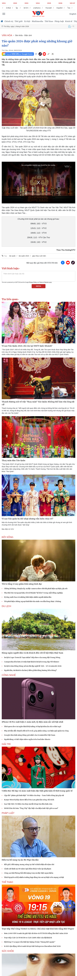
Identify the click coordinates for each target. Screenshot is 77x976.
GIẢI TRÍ (6, 744)
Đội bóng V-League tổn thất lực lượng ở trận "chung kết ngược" (29, 942)
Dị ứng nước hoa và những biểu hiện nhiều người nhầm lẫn (27, 597)
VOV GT (72, 3)
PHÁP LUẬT (8, 813)
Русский (57, 8)
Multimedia (37, 21)
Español (68, 8)
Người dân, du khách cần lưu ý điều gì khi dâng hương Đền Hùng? (30, 670)
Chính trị (8, 21)
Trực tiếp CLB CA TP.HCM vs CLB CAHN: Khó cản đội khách (28, 938)
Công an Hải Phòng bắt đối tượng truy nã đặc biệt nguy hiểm (28, 873)
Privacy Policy (33, 282)
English (73, 14)
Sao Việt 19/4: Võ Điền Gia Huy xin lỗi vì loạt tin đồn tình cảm (28, 804)
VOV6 (60, 3)
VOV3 (26, 3)
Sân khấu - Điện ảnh (23, 35)
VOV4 (38, 3)
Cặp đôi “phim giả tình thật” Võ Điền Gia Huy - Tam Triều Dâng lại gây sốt (34, 795)
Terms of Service (44, 282)
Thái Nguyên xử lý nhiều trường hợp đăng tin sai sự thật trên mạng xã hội (34, 877)
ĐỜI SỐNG (7, 537)
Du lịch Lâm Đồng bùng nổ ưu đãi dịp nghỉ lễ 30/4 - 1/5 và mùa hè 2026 (32, 666)
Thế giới (19, 21)
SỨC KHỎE (8, 951)
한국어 (34, 8)
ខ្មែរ (25, 8)
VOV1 (4, 3)
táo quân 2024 (24, 256)
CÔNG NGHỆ (9, 675)
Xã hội (27, 21)
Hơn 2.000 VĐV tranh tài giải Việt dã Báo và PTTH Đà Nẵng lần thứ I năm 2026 (36, 933)
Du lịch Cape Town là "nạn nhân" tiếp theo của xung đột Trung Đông (32, 657)
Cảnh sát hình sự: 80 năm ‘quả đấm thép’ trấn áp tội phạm (27, 869)
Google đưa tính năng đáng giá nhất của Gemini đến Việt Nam (29, 735)
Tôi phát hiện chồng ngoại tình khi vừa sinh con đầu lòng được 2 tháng (32, 601)
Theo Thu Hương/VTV (65, 250)
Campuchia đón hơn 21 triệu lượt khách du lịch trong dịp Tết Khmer (31, 662)
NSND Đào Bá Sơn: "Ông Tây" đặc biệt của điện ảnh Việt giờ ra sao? (31, 808)
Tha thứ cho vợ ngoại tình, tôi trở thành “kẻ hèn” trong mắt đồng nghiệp (33, 593)
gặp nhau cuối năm (39, 256)
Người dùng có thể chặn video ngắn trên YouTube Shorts (27, 739)
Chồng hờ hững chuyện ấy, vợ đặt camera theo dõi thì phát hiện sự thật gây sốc (36, 588)
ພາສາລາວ (45, 8)
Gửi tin (38, 286)
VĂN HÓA (7, 35)
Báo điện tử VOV (8, 529)
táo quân (12, 256)
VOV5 (49, 3)
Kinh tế (68, 21)
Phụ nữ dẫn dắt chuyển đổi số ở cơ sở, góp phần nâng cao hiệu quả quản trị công (36, 731)
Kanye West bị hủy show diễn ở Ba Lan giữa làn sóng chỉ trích (29, 800)
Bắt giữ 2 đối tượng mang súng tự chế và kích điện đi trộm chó (29, 864)
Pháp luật (59, 21)
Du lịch (6, 606)
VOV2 (15, 3)
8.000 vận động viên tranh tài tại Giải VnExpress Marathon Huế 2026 (32, 946)
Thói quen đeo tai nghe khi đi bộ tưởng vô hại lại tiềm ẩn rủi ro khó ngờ (32, 726)
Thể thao (49, 21)
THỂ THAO (7, 882)
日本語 (16, 8)
